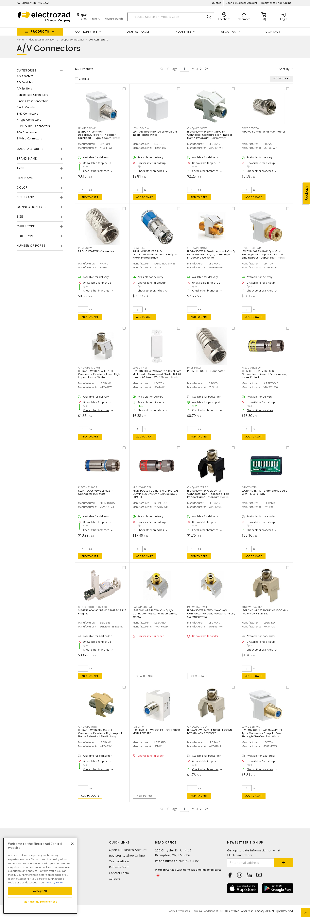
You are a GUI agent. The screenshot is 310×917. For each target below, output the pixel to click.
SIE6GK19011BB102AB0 (92, 607)
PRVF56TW (85, 248)
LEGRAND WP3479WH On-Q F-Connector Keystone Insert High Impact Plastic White (99, 374)
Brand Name (27, 158)
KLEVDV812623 (87, 487)
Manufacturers (30, 149)
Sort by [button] (284, 69)
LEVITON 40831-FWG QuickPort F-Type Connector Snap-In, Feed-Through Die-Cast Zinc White (263, 733)
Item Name (25, 178)
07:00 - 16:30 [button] (88, 19)
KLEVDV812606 (251, 367)
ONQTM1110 (249, 487)
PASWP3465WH (143, 607)
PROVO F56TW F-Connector (96, 251)
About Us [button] (228, 32)
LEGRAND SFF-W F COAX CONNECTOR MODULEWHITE (156, 731)
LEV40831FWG (251, 726)
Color (22, 187)
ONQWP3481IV (87, 726)
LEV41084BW (141, 128)
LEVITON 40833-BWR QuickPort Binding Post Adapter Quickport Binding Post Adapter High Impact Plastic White (264, 256)
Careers (115, 878)
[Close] (72, 843)
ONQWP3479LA (197, 726)
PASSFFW (139, 726)
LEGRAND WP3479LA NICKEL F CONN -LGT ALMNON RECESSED (210, 731)
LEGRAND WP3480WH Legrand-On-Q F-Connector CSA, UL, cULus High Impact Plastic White (211, 254)
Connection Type (31, 207)
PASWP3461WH (197, 607)
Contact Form (119, 873)
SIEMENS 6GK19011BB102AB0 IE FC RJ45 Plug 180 (102, 612)
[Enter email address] (250, 862)
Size (20, 216)
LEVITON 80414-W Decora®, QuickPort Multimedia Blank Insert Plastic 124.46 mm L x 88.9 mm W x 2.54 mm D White (157, 374)
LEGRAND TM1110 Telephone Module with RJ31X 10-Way (264, 492)
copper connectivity (72, 39)
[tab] (40, 70)
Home (20, 39)
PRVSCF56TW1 (251, 128)
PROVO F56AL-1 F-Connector (206, 371)
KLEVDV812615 (142, 487)
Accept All (40, 891)
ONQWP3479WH (89, 367)
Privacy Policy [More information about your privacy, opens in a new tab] (54, 882)
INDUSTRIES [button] (183, 32)
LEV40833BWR (251, 248)
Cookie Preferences (179, 911)
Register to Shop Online (276, 3)
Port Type (25, 236)
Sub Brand (25, 197)
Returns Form (119, 867)
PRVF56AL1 (194, 367)
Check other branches (96, 171)
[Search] (170, 16)
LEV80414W (140, 367)
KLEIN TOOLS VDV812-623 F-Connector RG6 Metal (95, 492)
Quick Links (119, 842)
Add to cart (90, 197)
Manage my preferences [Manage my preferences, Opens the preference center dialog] (40, 901)
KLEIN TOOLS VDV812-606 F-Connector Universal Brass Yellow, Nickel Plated (264, 374)
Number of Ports (31, 246)
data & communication (42, 39)
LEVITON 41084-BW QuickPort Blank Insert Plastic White (155, 133)
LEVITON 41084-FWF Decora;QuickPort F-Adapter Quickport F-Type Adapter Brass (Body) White (99, 136)
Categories (26, 70)
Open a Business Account (241, 3)
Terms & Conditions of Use (208, 911)
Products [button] (40, 31)
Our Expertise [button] (86, 32)
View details (144, 676)
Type (20, 168)
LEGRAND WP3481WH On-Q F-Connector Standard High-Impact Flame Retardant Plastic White (209, 135)
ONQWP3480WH (198, 248)
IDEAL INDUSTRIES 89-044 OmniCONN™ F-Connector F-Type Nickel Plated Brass (155, 254)
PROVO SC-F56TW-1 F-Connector (263, 131)
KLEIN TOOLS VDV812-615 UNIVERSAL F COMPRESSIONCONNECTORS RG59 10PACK (156, 494)
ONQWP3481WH (198, 128)
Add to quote (90, 795)
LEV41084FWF (86, 128)
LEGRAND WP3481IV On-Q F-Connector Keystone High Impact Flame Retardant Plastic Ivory (100, 733)
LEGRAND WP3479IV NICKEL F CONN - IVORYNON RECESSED (265, 612)
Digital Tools (138, 32)
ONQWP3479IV (252, 607)
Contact (273, 32)
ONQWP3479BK (197, 487)
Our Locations (119, 861)
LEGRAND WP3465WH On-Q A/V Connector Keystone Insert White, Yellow (155, 613)
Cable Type (26, 226)
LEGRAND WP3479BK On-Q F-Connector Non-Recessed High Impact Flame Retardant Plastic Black (208, 495)
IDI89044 (139, 248)
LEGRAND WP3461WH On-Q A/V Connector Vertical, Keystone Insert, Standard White (211, 613)
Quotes (216, 3)
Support (27, 3)
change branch (114, 18)
